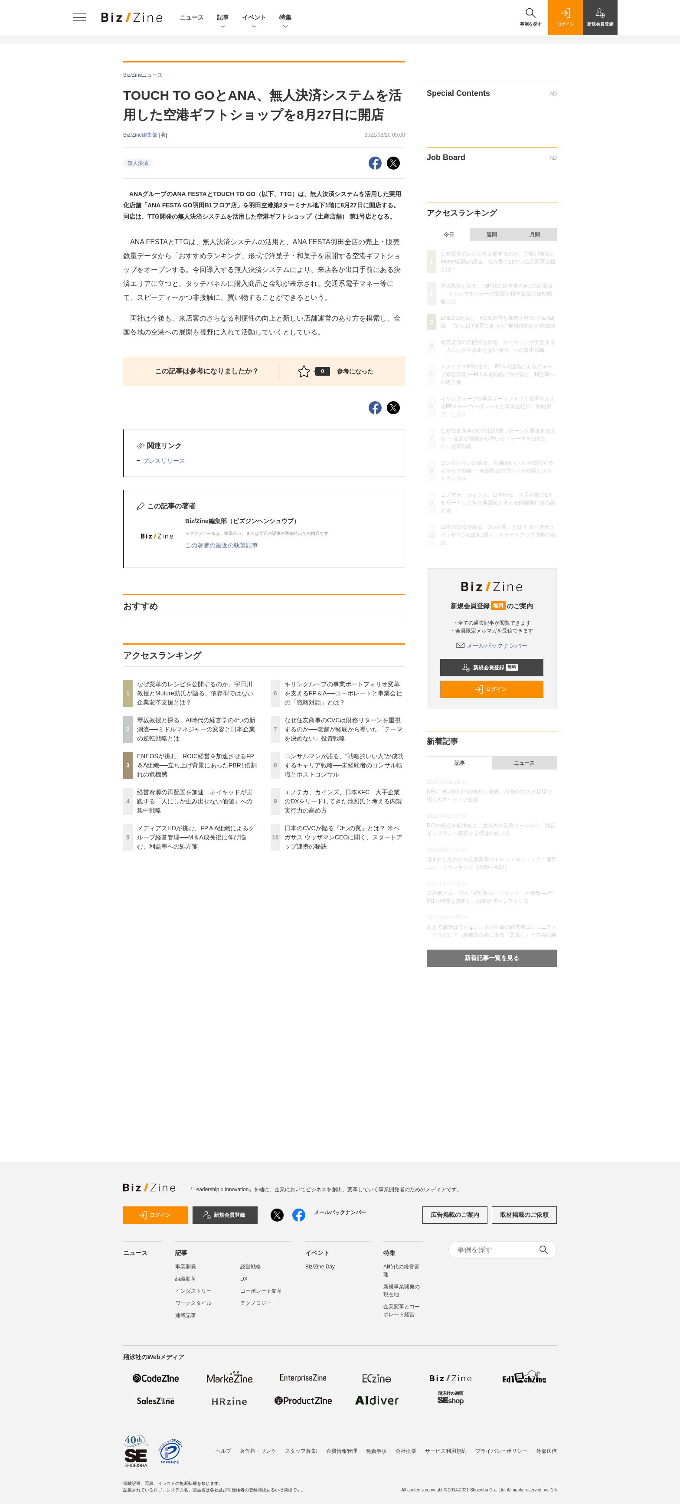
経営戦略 (250, 1267)
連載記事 (185, 1315)
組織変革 (185, 1279)
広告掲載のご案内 (455, 1214)
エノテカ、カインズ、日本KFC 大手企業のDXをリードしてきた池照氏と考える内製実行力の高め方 (343, 801)
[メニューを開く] (79, 17)
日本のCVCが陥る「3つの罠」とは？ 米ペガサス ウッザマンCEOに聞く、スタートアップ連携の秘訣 (343, 837)
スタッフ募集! (301, 1451)
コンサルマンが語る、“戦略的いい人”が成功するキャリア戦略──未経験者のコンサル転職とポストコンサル (344, 765)
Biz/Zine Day (320, 1267)
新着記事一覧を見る (491, 957)
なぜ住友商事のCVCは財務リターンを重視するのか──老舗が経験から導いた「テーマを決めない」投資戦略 (343, 729)
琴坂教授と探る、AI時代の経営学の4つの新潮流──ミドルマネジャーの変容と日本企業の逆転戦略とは (196, 729)
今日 (449, 235)
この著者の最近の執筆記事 (221, 545)
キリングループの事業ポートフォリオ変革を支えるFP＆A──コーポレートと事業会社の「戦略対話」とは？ (343, 693)
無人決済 (138, 163)
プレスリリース (164, 460)
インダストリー (193, 1291)
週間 (492, 235)
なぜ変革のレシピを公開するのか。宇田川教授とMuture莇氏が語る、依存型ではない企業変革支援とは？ (195, 693)
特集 (285, 18)
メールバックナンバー (491, 645)
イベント (254, 18)
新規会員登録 (490, 667)
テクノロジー (255, 1303)
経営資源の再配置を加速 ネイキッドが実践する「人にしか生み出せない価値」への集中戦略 (194, 801)
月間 (535, 235)
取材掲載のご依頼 (524, 1214)
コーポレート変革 (261, 1291)
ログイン (490, 689)
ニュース (192, 17)
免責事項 (376, 1451)
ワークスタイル (193, 1303)
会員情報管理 (341, 1451)
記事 (223, 18)
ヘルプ (223, 1451)
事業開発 (185, 1267)
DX (244, 1279)
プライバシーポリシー (501, 1451)
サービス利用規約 (446, 1451)
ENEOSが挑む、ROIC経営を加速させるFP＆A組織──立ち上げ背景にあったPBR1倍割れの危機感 (197, 765)
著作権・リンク (258, 1451)
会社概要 (406, 1451)
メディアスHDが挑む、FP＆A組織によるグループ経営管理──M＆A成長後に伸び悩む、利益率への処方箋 (196, 837)
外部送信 (546, 1451)
